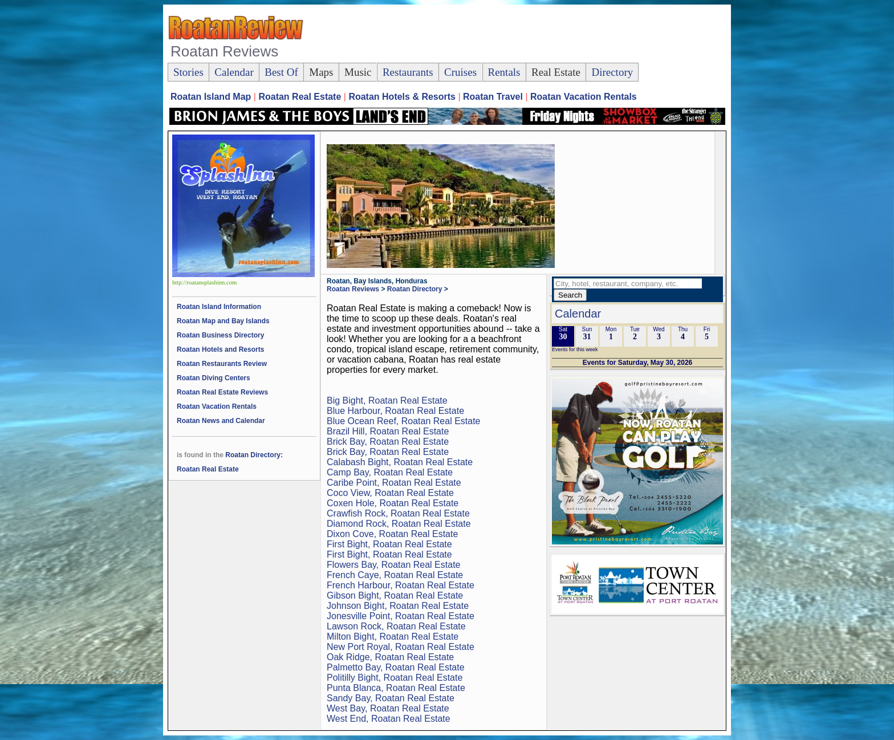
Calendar (234, 72)
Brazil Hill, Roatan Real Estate (388, 431)
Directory (612, 72)
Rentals (504, 72)
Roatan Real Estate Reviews (222, 392)
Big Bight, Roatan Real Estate (387, 400)
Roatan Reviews (353, 289)
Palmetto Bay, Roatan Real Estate (396, 667)
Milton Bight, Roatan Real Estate (392, 636)
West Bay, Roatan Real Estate (388, 708)
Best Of (281, 72)
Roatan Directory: (254, 455)
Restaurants (408, 72)
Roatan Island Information (219, 307)
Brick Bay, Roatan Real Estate (388, 441)
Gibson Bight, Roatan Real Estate (395, 595)
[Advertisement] (517, 34)
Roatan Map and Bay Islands (223, 321)
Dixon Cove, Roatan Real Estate (392, 534)
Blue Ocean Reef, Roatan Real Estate (404, 421)
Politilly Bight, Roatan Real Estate (394, 677)
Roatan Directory (414, 289)
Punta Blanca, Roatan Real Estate (396, 688)
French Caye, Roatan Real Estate (395, 575)
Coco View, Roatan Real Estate (390, 493)
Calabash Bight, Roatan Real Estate (400, 462)
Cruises (460, 72)
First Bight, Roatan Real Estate (389, 544)
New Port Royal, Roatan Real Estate (400, 647)
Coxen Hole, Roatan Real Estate (392, 503)
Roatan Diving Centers (213, 378)
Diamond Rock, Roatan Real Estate (399, 523)
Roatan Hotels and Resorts (220, 349)
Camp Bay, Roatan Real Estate (390, 472)
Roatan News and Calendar (221, 421)
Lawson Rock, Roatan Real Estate (396, 626)
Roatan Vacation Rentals (217, 406)
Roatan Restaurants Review (222, 364)
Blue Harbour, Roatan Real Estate (395, 411)
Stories (188, 72)
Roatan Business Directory (220, 335)
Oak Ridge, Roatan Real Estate (390, 657)
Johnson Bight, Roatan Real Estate (398, 606)
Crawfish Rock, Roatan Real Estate (398, 513)
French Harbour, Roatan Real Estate (400, 585)
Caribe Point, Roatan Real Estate (394, 482)
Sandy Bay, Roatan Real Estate (390, 698)
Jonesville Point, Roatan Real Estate (400, 616)
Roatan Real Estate (208, 469)
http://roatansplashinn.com (204, 282)
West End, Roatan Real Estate (388, 718)
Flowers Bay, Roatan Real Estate (393, 565)
